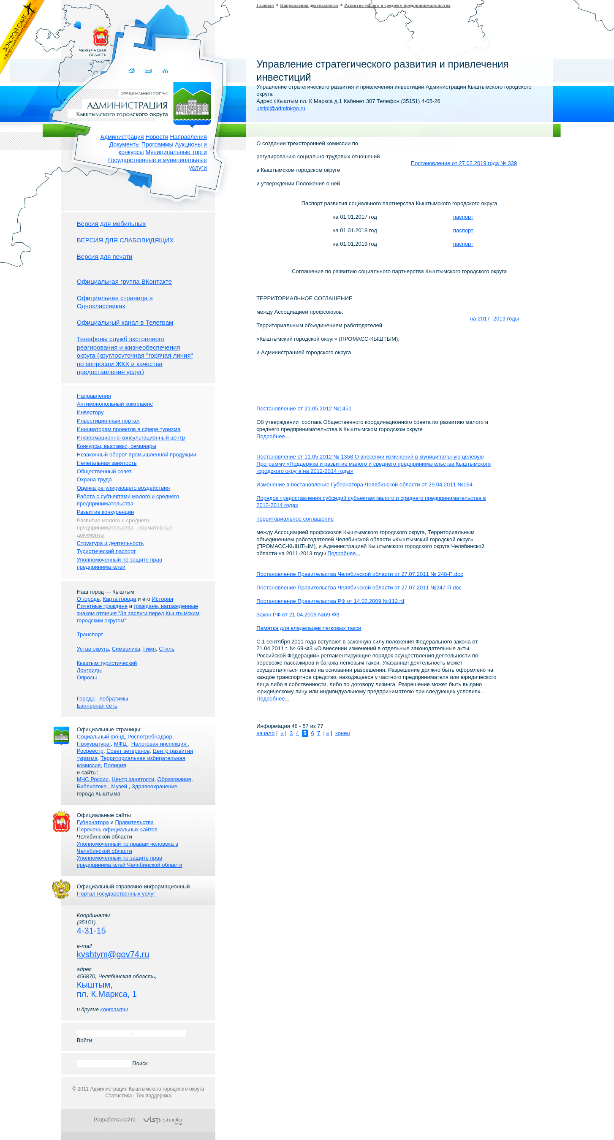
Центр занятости (132, 779)
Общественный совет (104, 471)
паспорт (463, 217)
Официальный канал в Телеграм (125, 322)
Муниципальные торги (176, 152)
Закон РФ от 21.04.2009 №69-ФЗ (298, 614)
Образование (174, 779)
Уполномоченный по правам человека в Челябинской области (127, 847)
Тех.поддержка (153, 1096)
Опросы (87, 677)
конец (342, 733)
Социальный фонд (101, 736)
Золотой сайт (22, 37)
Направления (188, 136)
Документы (124, 144)
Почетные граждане (102, 606)
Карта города (119, 599)
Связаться (149, 70)
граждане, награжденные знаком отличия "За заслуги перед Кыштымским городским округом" (138, 613)
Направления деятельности (309, 5)
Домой (133, 70)
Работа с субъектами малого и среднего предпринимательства (128, 500)
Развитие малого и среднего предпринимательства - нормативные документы (125, 527)
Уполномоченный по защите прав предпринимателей (119, 563)
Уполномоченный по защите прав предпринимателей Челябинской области (129, 861)
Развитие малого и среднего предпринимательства (397, 5)
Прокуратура (94, 744)
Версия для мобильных (111, 223)
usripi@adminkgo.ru (280, 108)
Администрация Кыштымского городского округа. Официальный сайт (142, 103)
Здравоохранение (154, 786)
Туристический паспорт (106, 551)
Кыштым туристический (107, 663)
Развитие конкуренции (105, 512)
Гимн (149, 649)
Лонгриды (89, 670)
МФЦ (121, 744)
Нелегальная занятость (107, 463)
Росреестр (90, 751)
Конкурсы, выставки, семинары (116, 446)
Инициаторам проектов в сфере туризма (129, 429)
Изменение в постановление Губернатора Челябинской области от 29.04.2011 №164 (364, 484)
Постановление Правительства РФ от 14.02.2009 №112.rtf (330, 601)
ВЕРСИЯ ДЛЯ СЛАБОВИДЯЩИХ (125, 240)
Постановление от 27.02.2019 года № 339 (464, 163)
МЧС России (93, 779)
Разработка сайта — (138, 1120)
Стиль (166, 649)
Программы (157, 144)
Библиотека (92, 786)
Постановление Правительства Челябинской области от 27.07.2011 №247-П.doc (359, 587)
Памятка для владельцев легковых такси (308, 628)
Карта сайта (165, 70)
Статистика (118, 1096)
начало (265, 733)
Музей (119, 786)
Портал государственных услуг (116, 893)
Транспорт (90, 634)
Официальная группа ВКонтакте (124, 281)
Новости (156, 136)
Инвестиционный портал (108, 421)
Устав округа (93, 649)
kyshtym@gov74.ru (113, 954)
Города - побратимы (102, 698)
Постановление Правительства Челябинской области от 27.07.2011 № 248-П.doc (359, 574)
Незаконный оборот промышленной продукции (136, 454)
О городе (88, 599)
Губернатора (93, 822)
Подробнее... (272, 436)
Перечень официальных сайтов (117, 829)
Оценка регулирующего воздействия (123, 488)
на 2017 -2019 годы (494, 318)
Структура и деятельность (110, 543)
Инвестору (90, 412)
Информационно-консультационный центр (131, 437)
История (162, 599)
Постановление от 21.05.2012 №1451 (303, 408)
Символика (126, 649)
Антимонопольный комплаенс (115, 404)
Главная (265, 5)
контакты (114, 1009)
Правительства (134, 822)
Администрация (122, 136)
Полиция (115, 765)
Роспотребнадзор (150, 736)
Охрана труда (94, 479)
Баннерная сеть (97, 706)
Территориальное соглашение (295, 519)
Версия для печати (105, 256)
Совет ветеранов (127, 751)
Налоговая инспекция (159, 744)
